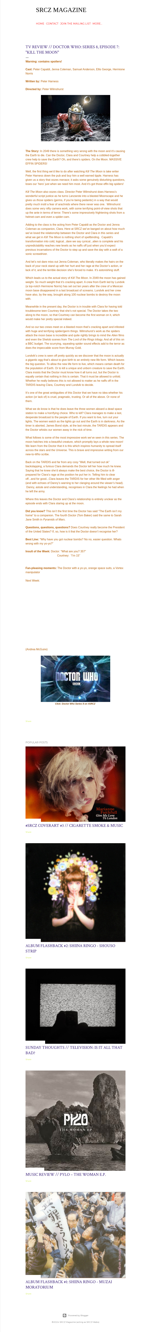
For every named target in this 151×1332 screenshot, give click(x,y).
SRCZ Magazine (61, 9)
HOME (40, 23)
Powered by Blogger (75, 1315)
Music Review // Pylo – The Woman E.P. (66, 1174)
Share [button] (28, 721)
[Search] (123, 9)
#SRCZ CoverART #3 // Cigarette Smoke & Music (74, 825)
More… (97, 23)
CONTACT (52, 23)
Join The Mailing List (75, 23)
